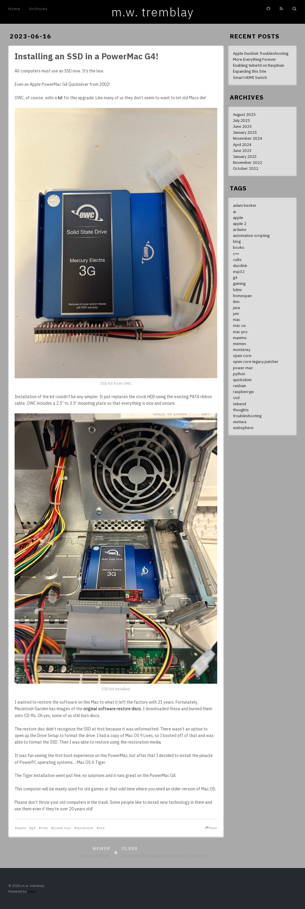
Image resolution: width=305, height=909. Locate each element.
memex (239, 343)
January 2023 (245, 156)
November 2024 (247, 138)
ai (234, 211)
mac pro (240, 331)
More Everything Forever (254, 59)
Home (14, 8)
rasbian (239, 385)
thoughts (241, 409)
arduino (239, 229)
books (238, 247)
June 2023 (242, 150)
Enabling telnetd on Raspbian (258, 65)
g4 (33, 828)
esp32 (239, 271)
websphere (243, 427)
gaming (239, 283)
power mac (62, 828)
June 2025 (242, 126)
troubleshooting (247, 415)
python (239, 373)
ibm (236, 301)
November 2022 (247, 162)
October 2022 (245, 168)
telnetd (239, 403)
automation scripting (251, 235)
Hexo (32, 891)
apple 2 (239, 223)
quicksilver (84, 828)
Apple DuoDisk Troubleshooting (260, 53)
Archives (38, 8)
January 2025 (245, 132)
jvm (236, 313)
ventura (239, 421)
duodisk (240, 265)
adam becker (244, 205)
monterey (241, 349)
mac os (239, 325)
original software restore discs (112, 708)
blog (237, 241)
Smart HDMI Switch (250, 77)
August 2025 (244, 114)
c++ (236, 253)
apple (21, 828)
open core (242, 355)
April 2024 (242, 144)
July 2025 (241, 120)
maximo (240, 337)
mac (44, 828)
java (236, 307)
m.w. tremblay (152, 12)
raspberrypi (243, 391)
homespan (242, 295)
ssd (101, 828)
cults (237, 259)
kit (60, 97)
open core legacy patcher (256, 361)
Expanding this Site (249, 71)
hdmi (237, 289)
